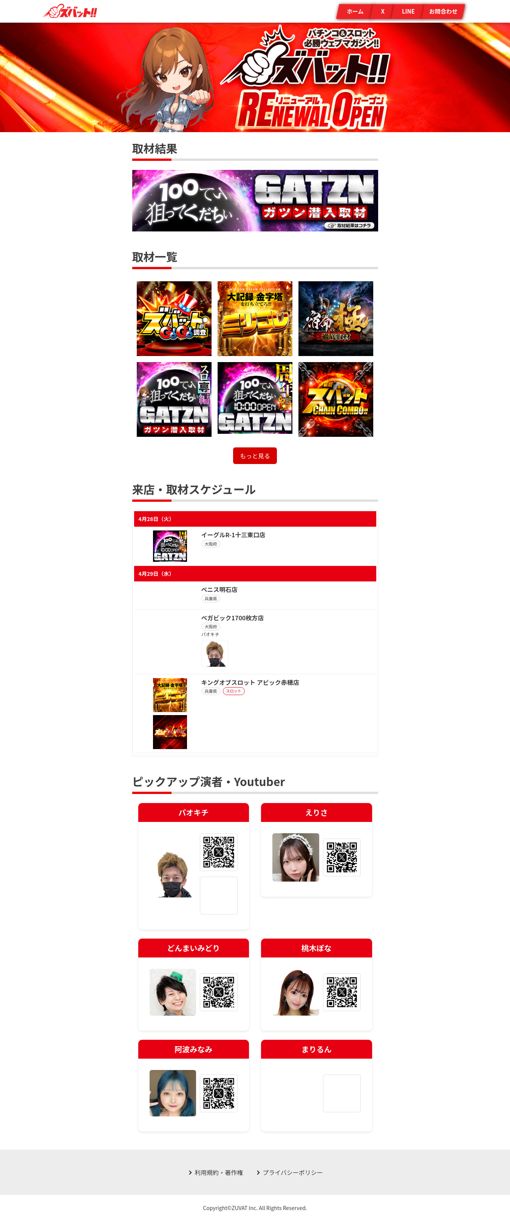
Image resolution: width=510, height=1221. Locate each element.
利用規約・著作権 (219, 1172)
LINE (408, 11)
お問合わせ (443, 11)
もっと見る (255, 455)
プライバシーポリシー (293, 1172)
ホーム (355, 11)
